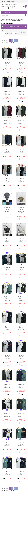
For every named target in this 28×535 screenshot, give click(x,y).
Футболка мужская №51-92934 (21, 327)
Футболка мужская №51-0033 (21, 63)
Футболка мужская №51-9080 (21, 269)
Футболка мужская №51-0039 (7, 63)
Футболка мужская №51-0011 (21, 92)
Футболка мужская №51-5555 (21, 356)
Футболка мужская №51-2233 (7, 385)
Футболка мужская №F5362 (21, 240)
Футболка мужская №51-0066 (7, 92)
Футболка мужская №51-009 (7, 180)
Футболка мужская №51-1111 (7, 415)
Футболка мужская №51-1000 (7, 327)
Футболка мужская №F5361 (7, 240)
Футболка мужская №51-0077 (7, 122)
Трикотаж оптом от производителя (9, 4)
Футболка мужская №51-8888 (7, 444)
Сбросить (24, 32)
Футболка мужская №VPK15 (7, 209)
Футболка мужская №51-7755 (21, 122)
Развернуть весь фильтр (14, 26)
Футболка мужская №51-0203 (7, 473)
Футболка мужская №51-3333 (21, 415)
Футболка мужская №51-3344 (7, 269)
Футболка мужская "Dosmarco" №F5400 (21, 210)
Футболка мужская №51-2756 (21, 180)
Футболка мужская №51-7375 (7, 298)
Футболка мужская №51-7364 (21, 473)
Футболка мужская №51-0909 (21, 385)
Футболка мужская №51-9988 (7, 151)
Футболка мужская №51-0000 (21, 444)
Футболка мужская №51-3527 (21, 298)
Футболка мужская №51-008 (21, 151)
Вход (3, 1)
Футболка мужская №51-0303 (7, 356)
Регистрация (11, 1)
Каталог (7, 12)
